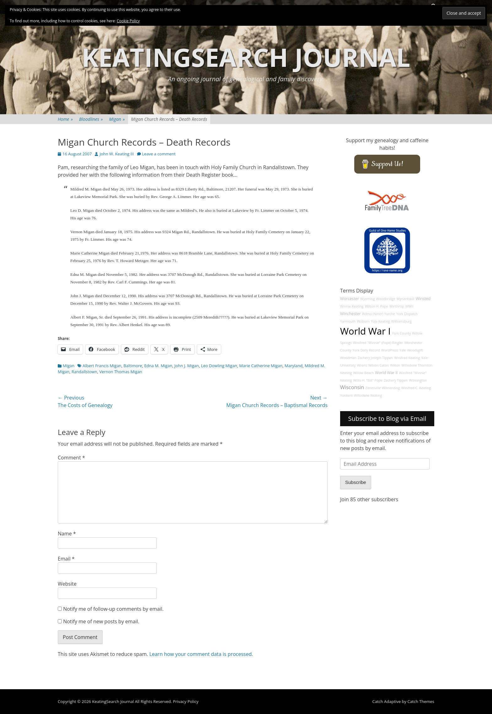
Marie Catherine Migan (260, 365)
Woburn (363, 321)
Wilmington (418, 380)
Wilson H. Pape (376, 306)
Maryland (293, 365)
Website (67, 583)
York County (401, 333)
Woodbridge (385, 299)
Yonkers (346, 395)
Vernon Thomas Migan (120, 371)
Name (67, 533)
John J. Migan (186, 365)
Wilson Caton (378, 365)
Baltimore (133, 365)
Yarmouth (348, 321)
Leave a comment (159, 154)
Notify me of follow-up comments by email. (113, 608)
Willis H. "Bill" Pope (367, 380)
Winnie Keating (351, 306)
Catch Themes (420, 701)
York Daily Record (366, 350)
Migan (117, 119)
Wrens (362, 365)
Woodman (348, 358)
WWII (409, 306)
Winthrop (396, 306)
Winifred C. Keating (416, 388)
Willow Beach (363, 373)
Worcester (349, 298)
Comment (71, 457)
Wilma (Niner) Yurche (378, 314)
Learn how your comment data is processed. (201, 654)
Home (65, 119)
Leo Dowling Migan (219, 365)
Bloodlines (91, 119)
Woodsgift (415, 350)
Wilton (395, 365)
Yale (402, 350)
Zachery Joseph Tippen (375, 358)
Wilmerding (391, 388)
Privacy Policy (185, 701)
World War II (386, 372)
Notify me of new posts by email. (101, 621)
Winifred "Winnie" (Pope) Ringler (378, 343)
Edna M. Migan (158, 365)
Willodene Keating (368, 395)
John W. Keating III (116, 154)
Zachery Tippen (396, 380)
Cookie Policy (128, 21)
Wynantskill (405, 299)
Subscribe (355, 482)
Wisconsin (352, 387)
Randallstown (84, 371)
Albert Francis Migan (102, 365)
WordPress (389, 350)
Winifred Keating (407, 358)
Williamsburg (401, 321)
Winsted (423, 298)
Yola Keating (380, 321)
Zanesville (373, 388)
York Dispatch (407, 314)
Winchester (350, 313)
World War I (365, 331)
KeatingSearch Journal (246, 57)
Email (66, 558)
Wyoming (367, 299)
